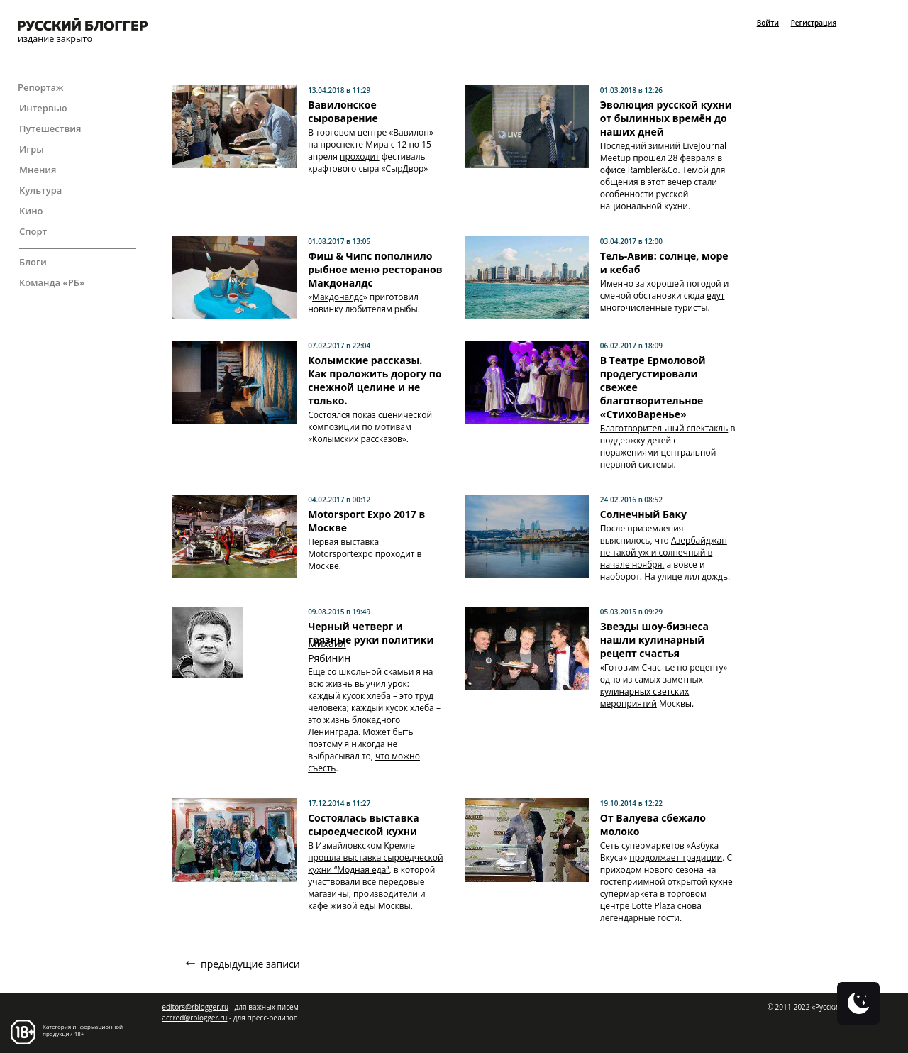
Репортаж (40, 87)
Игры (31, 149)
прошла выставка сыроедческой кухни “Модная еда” (375, 863)
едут (715, 296)
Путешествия (50, 128)
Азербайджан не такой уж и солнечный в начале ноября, (663, 552)
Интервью (43, 107)
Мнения (38, 169)
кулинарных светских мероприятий (644, 697)
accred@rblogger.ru (194, 1017)
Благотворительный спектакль (664, 428)
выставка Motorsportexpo (343, 548)
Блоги (33, 261)
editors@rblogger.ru (195, 1007)
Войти (768, 23)
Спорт (33, 231)
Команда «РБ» (51, 282)
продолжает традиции (675, 857)
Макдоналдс (337, 297)
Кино (31, 210)
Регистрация (813, 23)
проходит (360, 156)
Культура (40, 190)
